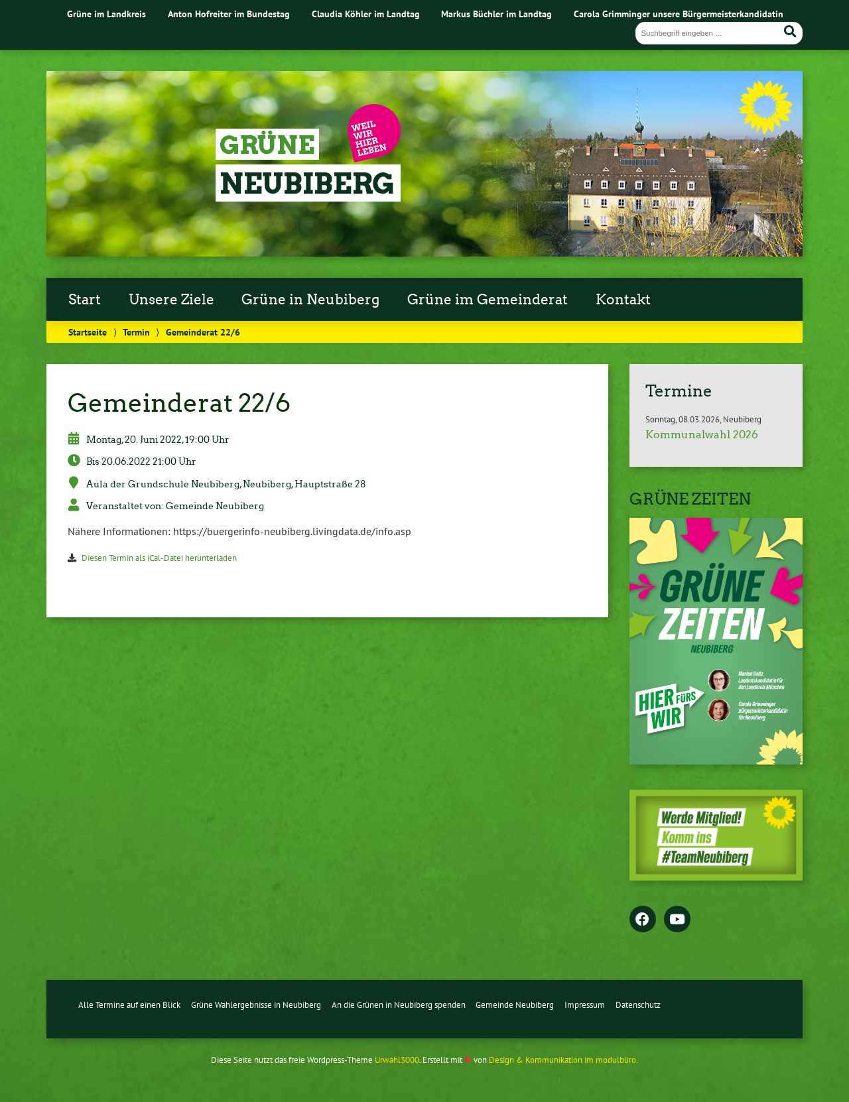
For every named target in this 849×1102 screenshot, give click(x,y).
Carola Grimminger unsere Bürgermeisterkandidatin (678, 13)
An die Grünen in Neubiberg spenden (399, 1004)
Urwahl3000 (397, 1060)
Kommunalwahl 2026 (701, 434)
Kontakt (623, 299)
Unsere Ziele (171, 299)
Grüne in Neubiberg (310, 299)
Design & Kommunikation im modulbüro (562, 1060)
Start (84, 299)
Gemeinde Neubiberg (515, 1004)
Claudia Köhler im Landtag (366, 13)
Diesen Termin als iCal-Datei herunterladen (159, 558)
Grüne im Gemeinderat (487, 299)
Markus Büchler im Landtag (496, 13)
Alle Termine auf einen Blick (129, 1004)
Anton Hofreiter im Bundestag (229, 13)
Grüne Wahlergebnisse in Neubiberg (256, 1004)
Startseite (87, 332)
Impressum (584, 1004)
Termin (136, 332)
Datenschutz (638, 1004)
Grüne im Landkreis (106, 13)
